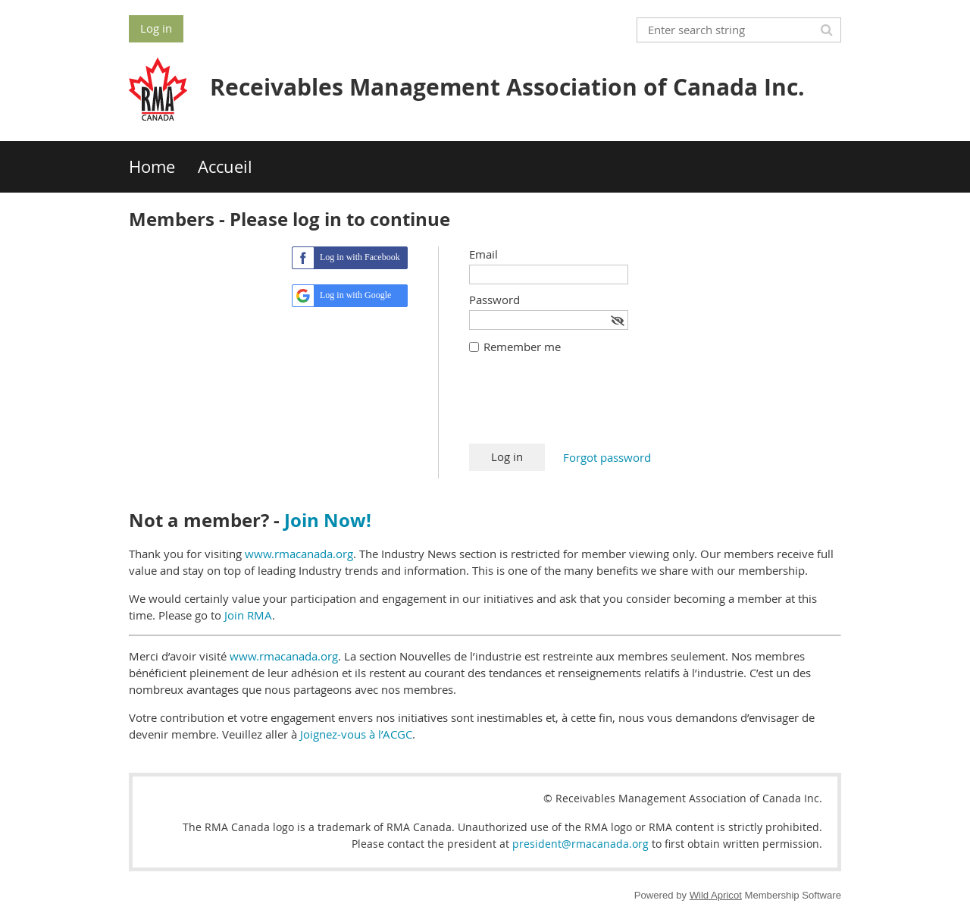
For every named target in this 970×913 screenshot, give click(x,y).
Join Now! (327, 520)
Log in (156, 28)
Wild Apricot (716, 895)
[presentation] (584, 406)
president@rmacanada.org (580, 843)
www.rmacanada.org (299, 553)
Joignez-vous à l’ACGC (356, 734)
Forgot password (607, 457)
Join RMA (248, 615)
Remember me (522, 346)
